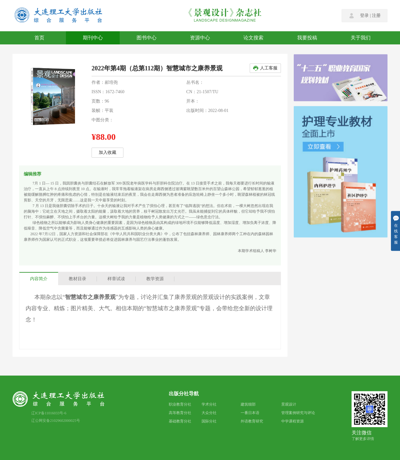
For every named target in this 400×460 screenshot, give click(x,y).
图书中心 (147, 37)
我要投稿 (307, 37)
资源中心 (200, 37)
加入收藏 (107, 152)
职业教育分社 (180, 404)
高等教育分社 (180, 413)
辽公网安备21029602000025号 (55, 420)
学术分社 (209, 404)
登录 (364, 15)
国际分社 (209, 421)
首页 (39, 37)
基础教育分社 (180, 421)
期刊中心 (93, 37)
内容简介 (39, 278)
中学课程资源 (292, 421)
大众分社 (209, 413)
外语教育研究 (252, 421)
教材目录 (77, 278)
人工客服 (265, 68)
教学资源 (155, 278)
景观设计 (288, 404)
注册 (376, 15)
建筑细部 (248, 404)
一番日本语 (250, 413)
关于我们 (361, 37)
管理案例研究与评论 (298, 413)
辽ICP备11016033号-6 (48, 413)
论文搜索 (253, 37)
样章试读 (116, 278)
